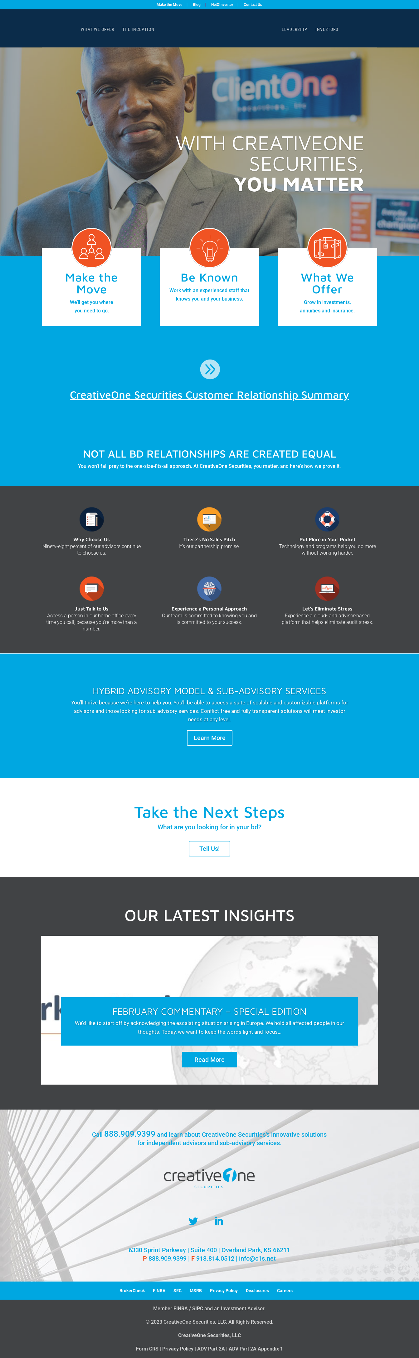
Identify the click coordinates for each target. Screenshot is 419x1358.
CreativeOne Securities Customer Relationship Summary (209, 394)
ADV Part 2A (211, 1349)
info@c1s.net (257, 1258)
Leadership (294, 29)
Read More (209, 1061)
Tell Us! (209, 848)
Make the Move (169, 5)
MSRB (196, 1290)
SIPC (197, 1308)
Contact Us (253, 5)
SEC (177, 1290)
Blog (197, 5)
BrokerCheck (132, 1290)
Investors (326, 29)
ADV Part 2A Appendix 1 (256, 1349)
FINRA (159, 1290)
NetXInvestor (222, 5)
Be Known (209, 277)
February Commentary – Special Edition (209, 1012)
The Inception (138, 29)
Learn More (210, 738)
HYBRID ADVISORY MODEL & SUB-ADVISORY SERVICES (209, 690)
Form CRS (147, 1349)
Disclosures (257, 1290)
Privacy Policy (224, 1290)
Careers (285, 1290)
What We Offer (97, 29)
